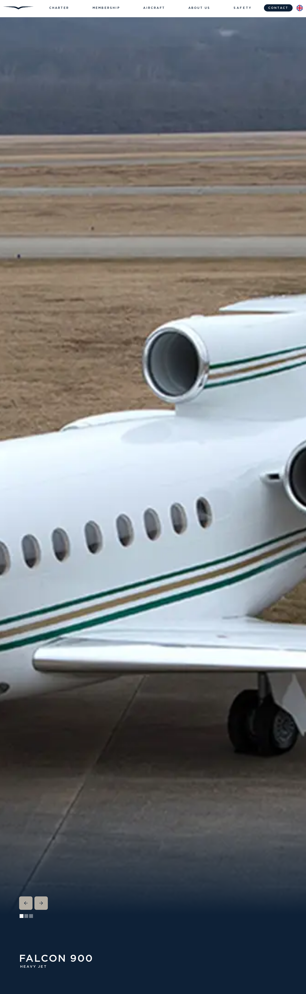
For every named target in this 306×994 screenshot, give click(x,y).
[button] (59, 8)
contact (278, 7)
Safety (243, 7)
